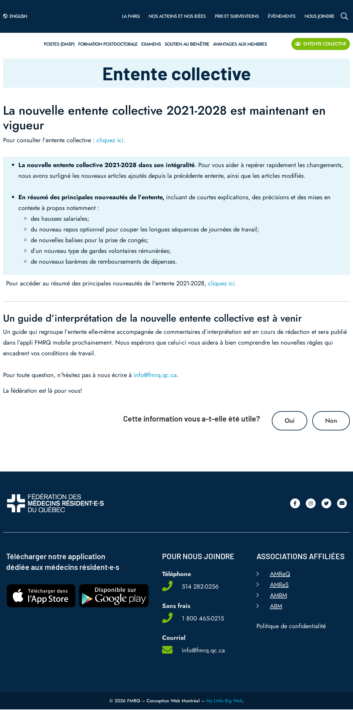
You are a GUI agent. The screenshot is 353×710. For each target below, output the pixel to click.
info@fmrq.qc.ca (155, 375)
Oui (288, 421)
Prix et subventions (237, 16)
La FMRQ (130, 16)
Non (331, 421)
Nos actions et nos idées (177, 16)
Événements (281, 16)
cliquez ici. (111, 140)
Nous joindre (319, 16)
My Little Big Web (224, 701)
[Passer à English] (16, 16)
